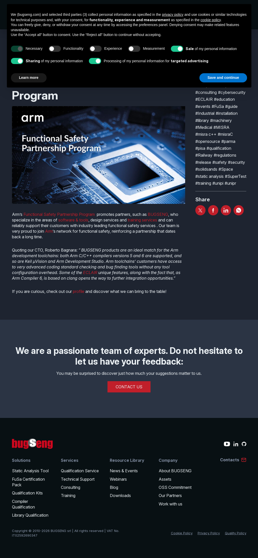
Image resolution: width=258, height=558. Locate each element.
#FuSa (218, 106)
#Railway (203, 155)
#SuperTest (235, 176)
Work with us (170, 503)
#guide (231, 106)
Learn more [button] (28, 78)
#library (202, 120)
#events (202, 106)
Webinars (118, 479)
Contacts (229, 460)
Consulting (70, 487)
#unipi (217, 183)
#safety (219, 162)
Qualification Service (80, 470)
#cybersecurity (232, 92)
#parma (228, 141)
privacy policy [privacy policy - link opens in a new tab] (172, 15)
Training (68, 495)
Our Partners (170, 495)
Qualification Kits (27, 492)
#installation (227, 113)
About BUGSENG (175, 470)
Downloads (120, 495)
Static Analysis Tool (30, 470)
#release (203, 162)
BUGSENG (158, 214)
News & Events (124, 470)
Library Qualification (30, 515)
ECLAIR (90, 272)
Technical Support (77, 479)
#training (203, 183)
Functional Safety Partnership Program (59, 214)
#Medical (203, 127)
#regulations (225, 155)
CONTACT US (129, 386)
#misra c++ (205, 134)
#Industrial (204, 113)
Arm (48, 231)
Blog (114, 487)
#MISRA (221, 127)
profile (78, 291)
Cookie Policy (182, 533)
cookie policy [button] (210, 20)
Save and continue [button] (223, 78)
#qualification (219, 148)
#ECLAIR (204, 99)
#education (224, 99)
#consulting (206, 92)
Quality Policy (235, 533)
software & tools (73, 219)
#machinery (221, 120)
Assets (165, 479)
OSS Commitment (175, 487)
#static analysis (209, 176)
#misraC (225, 134)
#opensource (207, 141)
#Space (226, 169)
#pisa (200, 148)
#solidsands (206, 169)
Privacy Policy (209, 533)
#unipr (230, 183)
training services (142, 219)
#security (236, 162)
